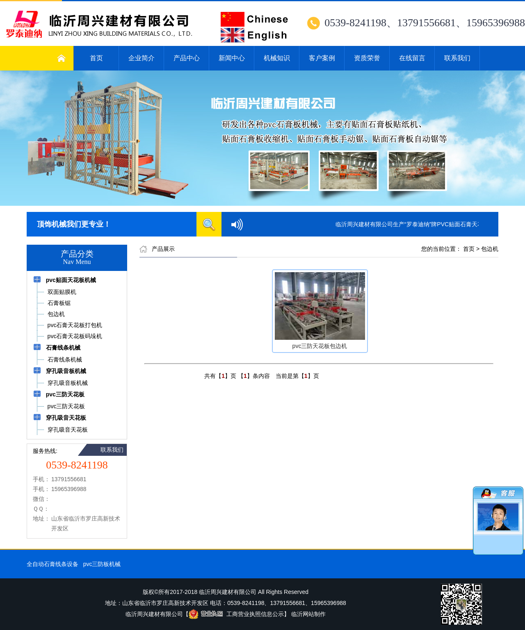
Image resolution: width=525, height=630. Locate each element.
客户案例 (322, 58)
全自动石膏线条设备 (52, 564)
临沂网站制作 (308, 614)
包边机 (489, 249)
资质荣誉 (367, 58)
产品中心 (186, 58)
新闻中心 (232, 58)
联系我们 (457, 58)
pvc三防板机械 (102, 564)
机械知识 (277, 58)
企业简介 (141, 58)
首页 (96, 58)
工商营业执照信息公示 (236, 614)
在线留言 (412, 58)
